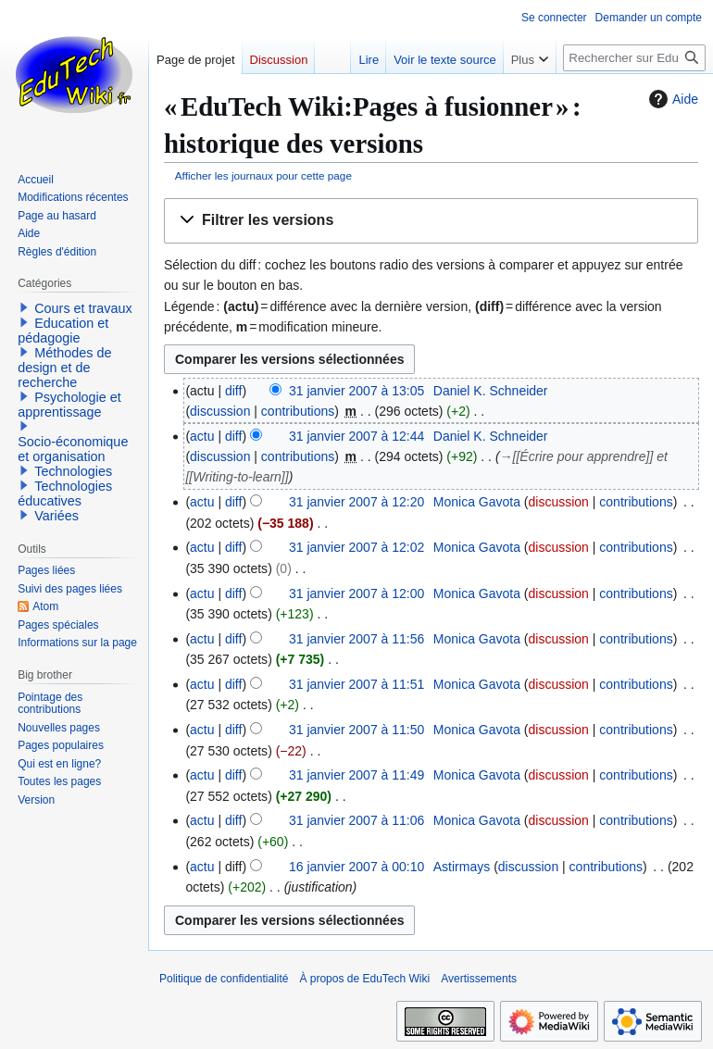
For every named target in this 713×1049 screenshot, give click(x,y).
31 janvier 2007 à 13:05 (356, 390)
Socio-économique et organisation (73, 449)
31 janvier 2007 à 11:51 (356, 684)
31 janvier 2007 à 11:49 (356, 775)
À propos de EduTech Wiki (364, 978)
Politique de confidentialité (223, 978)
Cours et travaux (83, 308)
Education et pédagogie (63, 330)
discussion (220, 411)
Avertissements (479, 978)
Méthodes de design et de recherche (64, 367)
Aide (671, 99)
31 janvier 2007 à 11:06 (356, 820)
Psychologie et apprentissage (69, 404)
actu (202, 436)
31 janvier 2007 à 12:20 (356, 501)
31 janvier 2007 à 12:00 (356, 593)
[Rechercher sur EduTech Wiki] (634, 57)
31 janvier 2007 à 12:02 (356, 547)
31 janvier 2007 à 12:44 (356, 436)
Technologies (73, 471)
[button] (431, 221)
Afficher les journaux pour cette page (263, 175)
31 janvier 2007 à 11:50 (356, 729)
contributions (297, 411)
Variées (56, 515)
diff (233, 390)
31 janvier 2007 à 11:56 (356, 638)
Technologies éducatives (65, 493)
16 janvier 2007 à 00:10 (356, 866)
